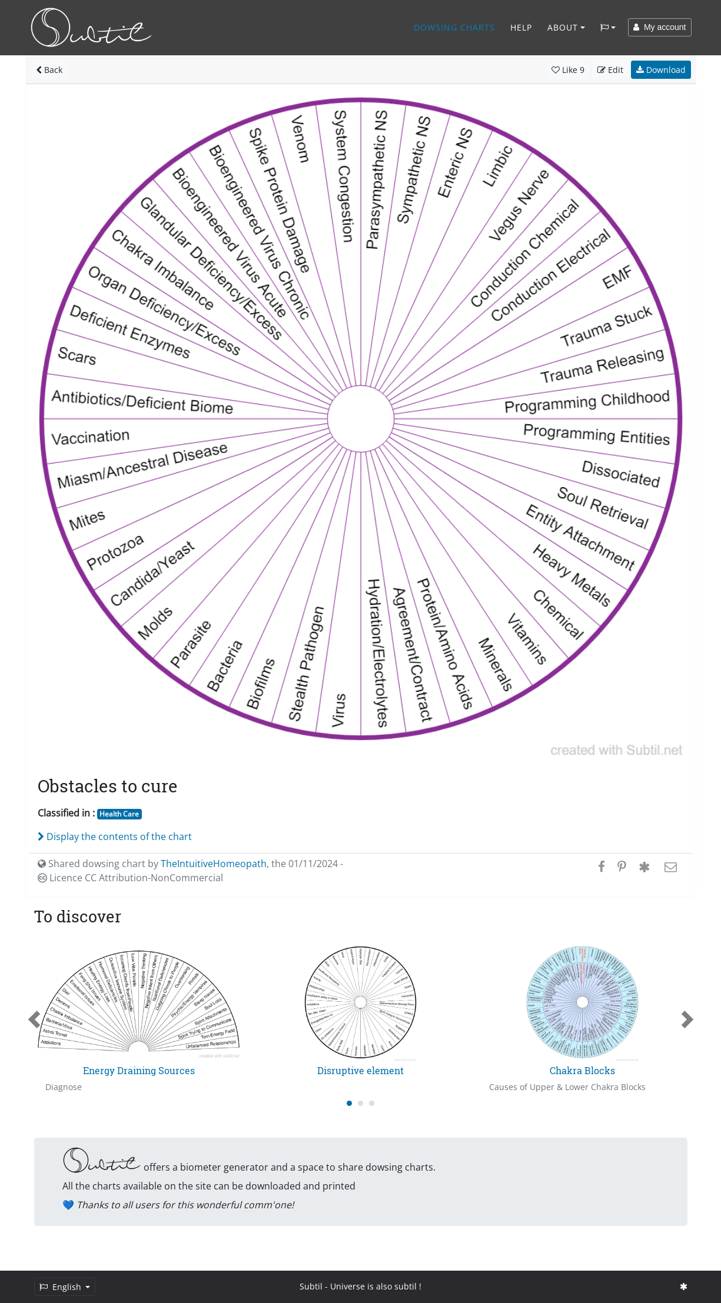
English (61, 1286)
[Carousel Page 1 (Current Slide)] (349, 1103)
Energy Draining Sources (139, 1070)
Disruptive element (360, 1070)
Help (521, 27)
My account (659, 27)
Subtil (311, 1286)
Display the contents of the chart (115, 836)
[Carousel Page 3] (371, 1103)
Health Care (119, 814)
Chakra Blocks (582, 1070)
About (562, 27)
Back (49, 69)
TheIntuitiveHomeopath (214, 863)
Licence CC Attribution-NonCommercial (130, 877)
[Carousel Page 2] (360, 1103)
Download (661, 69)
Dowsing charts (454, 27)
